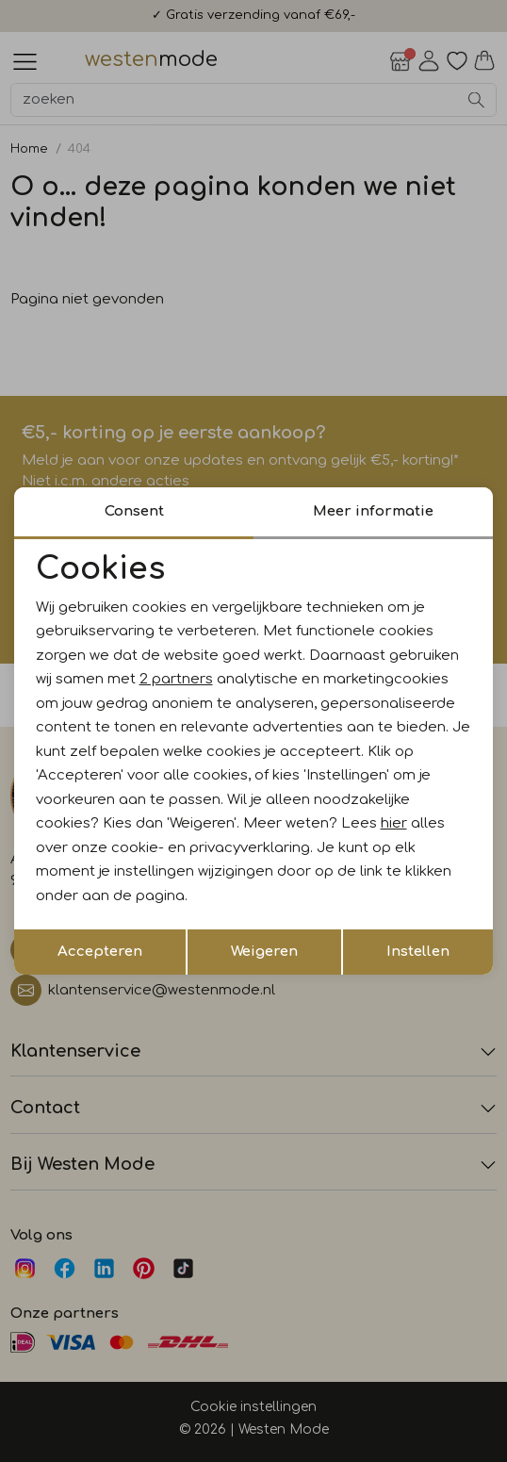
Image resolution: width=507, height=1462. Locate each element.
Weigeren (264, 952)
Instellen (418, 952)
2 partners (176, 679)
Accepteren (99, 952)
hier (394, 823)
